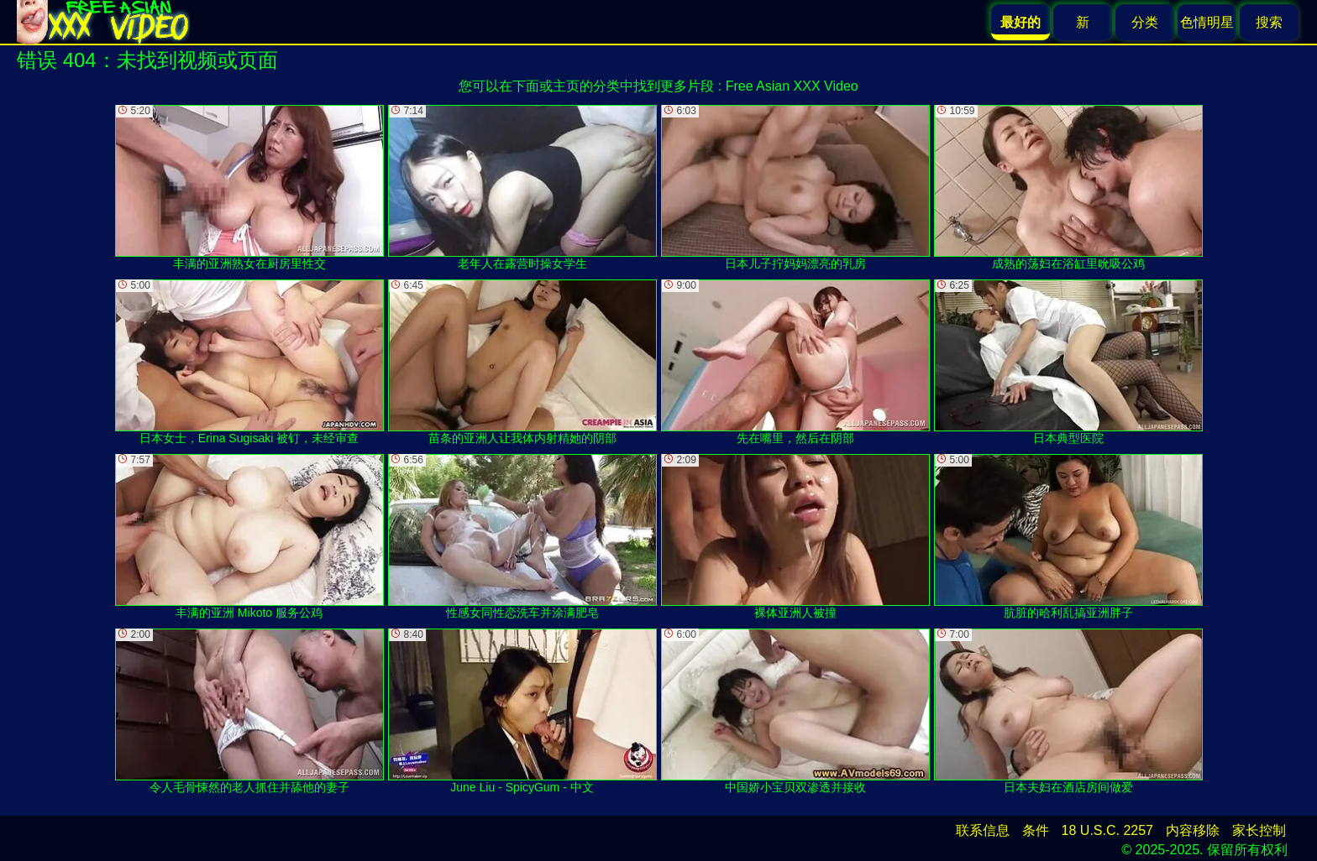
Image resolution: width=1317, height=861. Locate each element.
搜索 (1269, 22)
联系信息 (983, 830)
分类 (1144, 22)
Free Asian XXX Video (792, 86)
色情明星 (1207, 22)
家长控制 (1259, 830)
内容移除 (1193, 830)
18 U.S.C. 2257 (1107, 830)
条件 (1035, 830)
